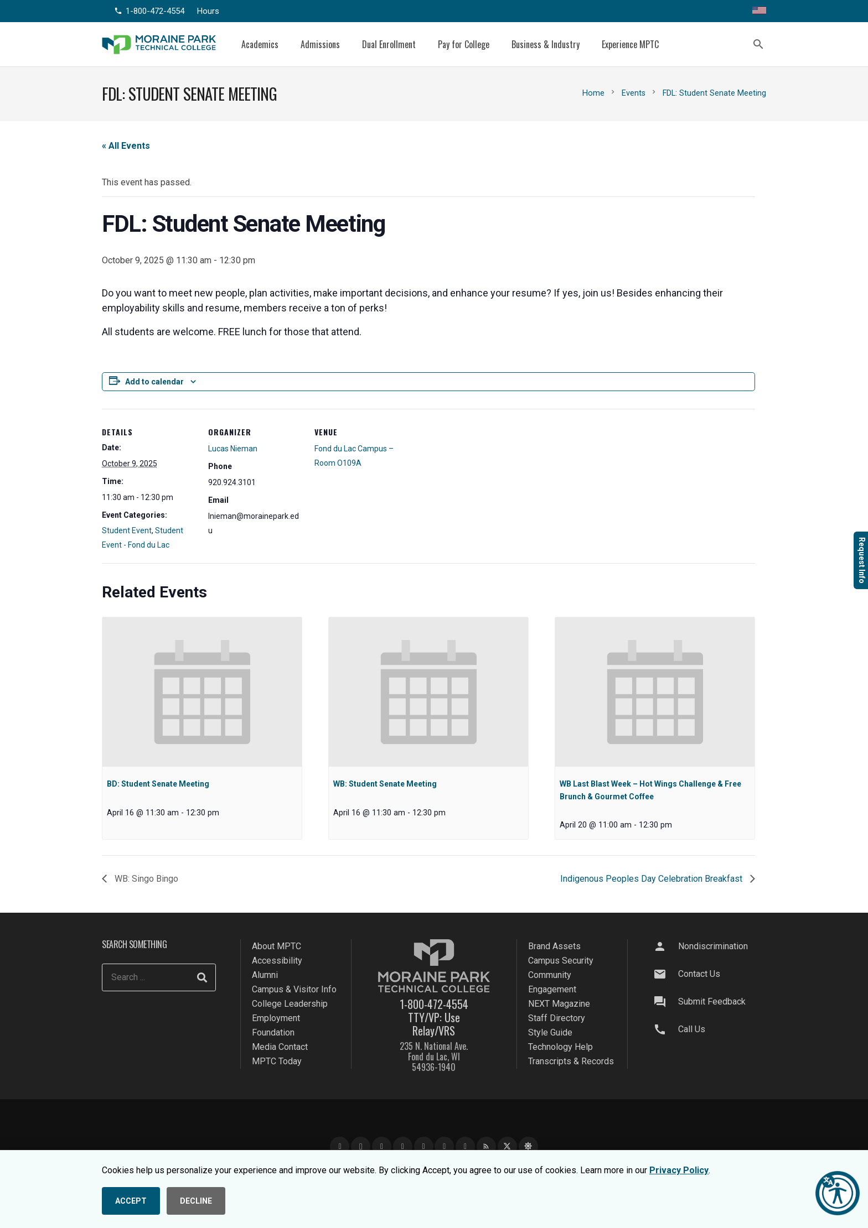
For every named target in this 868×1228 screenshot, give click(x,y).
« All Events (126, 146)
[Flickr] (465, 1146)
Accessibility (277, 960)
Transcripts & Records (571, 1061)
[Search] (202, 977)
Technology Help (560, 1047)
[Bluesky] (528, 1146)
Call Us (691, 1029)
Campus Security (560, 960)
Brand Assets (554, 946)
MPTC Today (277, 1061)
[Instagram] (360, 1146)
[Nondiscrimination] (665, 946)
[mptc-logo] (159, 44)
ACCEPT (131, 1200)
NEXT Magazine (559, 1003)
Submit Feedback (712, 1001)
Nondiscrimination (713, 946)
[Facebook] (339, 1146)
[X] (507, 1146)
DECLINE (196, 1200)
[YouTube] (381, 1146)
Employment (276, 1018)
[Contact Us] (665, 974)
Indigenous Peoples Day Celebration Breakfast (652, 878)
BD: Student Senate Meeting (158, 783)
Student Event (127, 530)
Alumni (265, 975)
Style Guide (550, 1032)
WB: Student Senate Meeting (385, 783)
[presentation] (202, 692)
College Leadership (290, 1003)
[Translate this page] (759, 11)
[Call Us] (665, 1029)
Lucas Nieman (232, 448)
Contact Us (699, 974)
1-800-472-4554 (434, 1004)
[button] (758, 44)
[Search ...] (159, 977)
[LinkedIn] (402, 1146)
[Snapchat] (444, 1146)
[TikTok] (423, 1146)
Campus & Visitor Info (294, 989)
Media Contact (280, 1047)
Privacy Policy (679, 1170)
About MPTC (276, 946)
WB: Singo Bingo (145, 878)
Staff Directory (556, 1018)
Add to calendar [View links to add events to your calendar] (154, 381)
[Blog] (486, 1146)
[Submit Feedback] (665, 1001)
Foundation (273, 1032)
